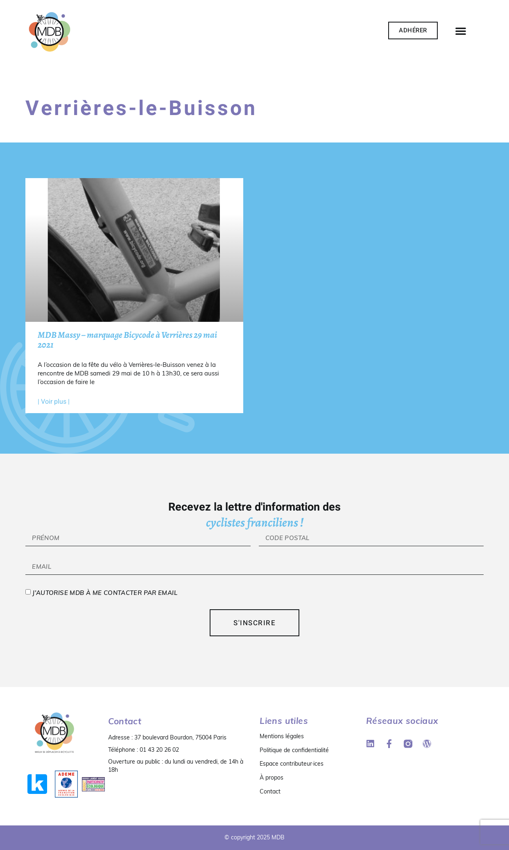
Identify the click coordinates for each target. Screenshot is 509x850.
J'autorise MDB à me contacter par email (104, 593)
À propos (271, 777)
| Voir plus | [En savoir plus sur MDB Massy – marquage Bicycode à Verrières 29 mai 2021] (54, 401)
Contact (270, 791)
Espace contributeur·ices (291, 763)
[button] (460, 30)
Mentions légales (282, 736)
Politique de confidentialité (294, 750)
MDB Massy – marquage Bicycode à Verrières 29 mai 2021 (127, 340)
